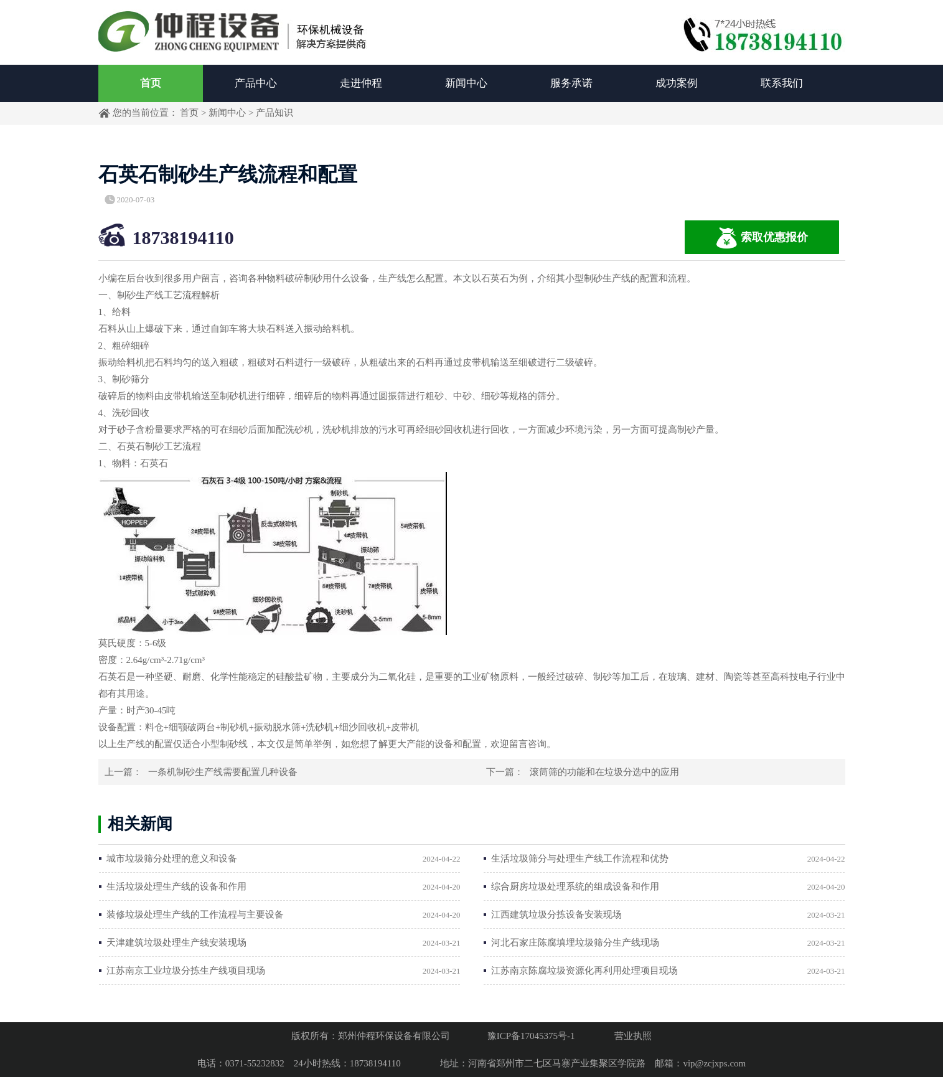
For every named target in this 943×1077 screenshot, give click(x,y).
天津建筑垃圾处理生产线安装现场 (176, 943)
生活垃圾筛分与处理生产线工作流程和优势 (580, 858)
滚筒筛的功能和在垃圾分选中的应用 (604, 772)
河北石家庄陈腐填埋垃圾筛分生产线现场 (575, 943)
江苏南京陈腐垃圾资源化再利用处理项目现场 (584, 971)
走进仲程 (361, 83)
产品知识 (274, 113)
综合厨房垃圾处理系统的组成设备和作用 (575, 886)
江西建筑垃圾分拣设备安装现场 (556, 914)
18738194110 (183, 237)
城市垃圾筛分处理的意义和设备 (171, 858)
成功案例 (676, 83)
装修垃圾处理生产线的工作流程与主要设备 (195, 914)
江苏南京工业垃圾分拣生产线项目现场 (185, 971)
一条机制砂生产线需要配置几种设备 (223, 772)
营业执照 (633, 1036)
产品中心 (256, 83)
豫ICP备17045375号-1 (531, 1036)
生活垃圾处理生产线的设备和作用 (176, 886)
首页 (150, 83)
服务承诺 (571, 83)
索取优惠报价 (762, 238)
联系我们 (782, 83)
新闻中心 (466, 83)
